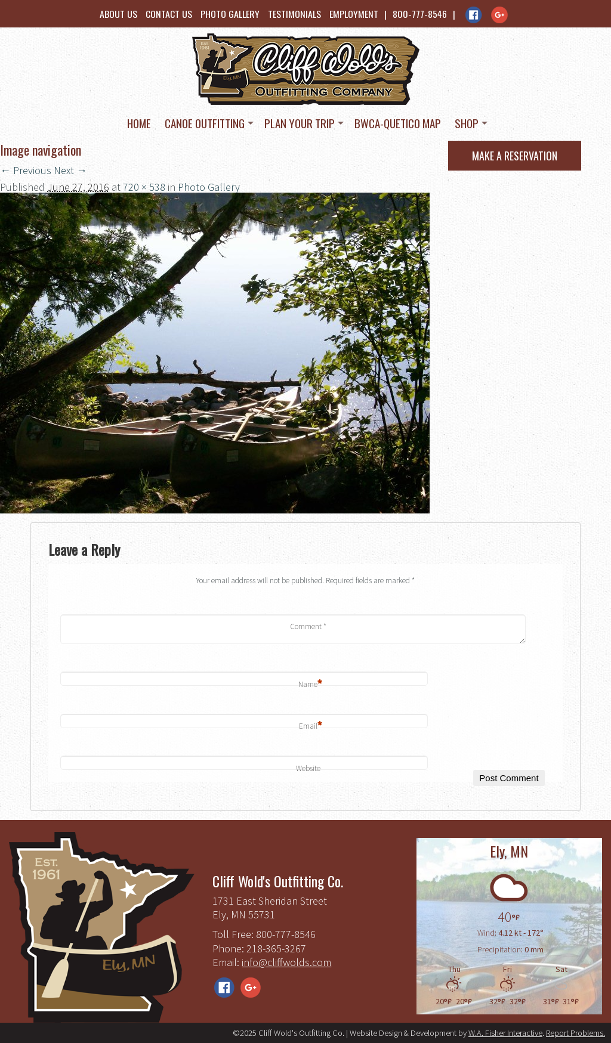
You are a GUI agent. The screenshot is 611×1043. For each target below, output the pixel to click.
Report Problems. (575, 1032)
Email (311, 726)
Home (139, 122)
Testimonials (294, 14)
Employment (353, 14)
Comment (308, 626)
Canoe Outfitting (205, 122)
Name (310, 685)
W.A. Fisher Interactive (505, 1032)
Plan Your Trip (299, 122)
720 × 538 (144, 187)
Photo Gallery (230, 14)
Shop (467, 122)
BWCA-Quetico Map (397, 122)
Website (308, 768)
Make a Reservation (514, 155)
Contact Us (169, 14)
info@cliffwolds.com (286, 962)
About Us (118, 14)
